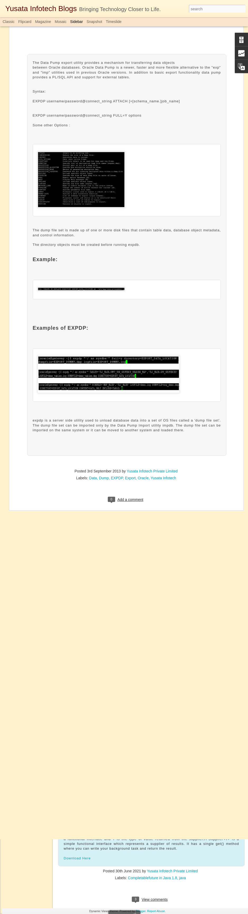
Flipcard (24, 22)
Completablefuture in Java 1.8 (152, 877)
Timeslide (113, 22)
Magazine (43, 22)
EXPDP (117, 416)
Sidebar (76, 22)
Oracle (143, 416)
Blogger (141, 911)
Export (130, 416)
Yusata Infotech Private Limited (152, 409)
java (182, 877)
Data (93, 416)
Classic (9, 22)
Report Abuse (156, 911)
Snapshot (94, 22)
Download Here (77, 857)
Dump (104, 416)
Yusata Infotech (163, 416)
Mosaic (60, 22)
